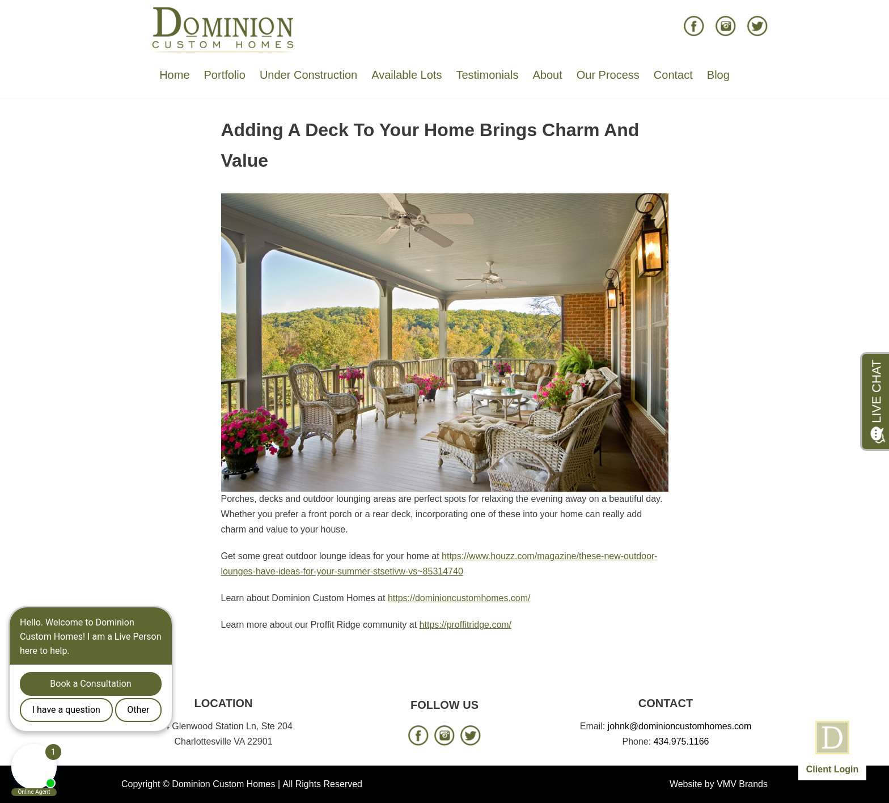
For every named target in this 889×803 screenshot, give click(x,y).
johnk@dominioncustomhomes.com (680, 726)
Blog (718, 75)
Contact (673, 75)
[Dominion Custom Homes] (223, 29)
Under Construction (308, 75)
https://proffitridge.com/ (465, 624)
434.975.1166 (681, 741)
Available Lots (406, 75)
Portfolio (224, 75)
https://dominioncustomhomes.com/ (459, 598)
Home (174, 75)
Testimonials (487, 75)
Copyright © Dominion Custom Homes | (200, 784)
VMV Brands (742, 784)
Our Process (608, 75)
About (547, 75)
